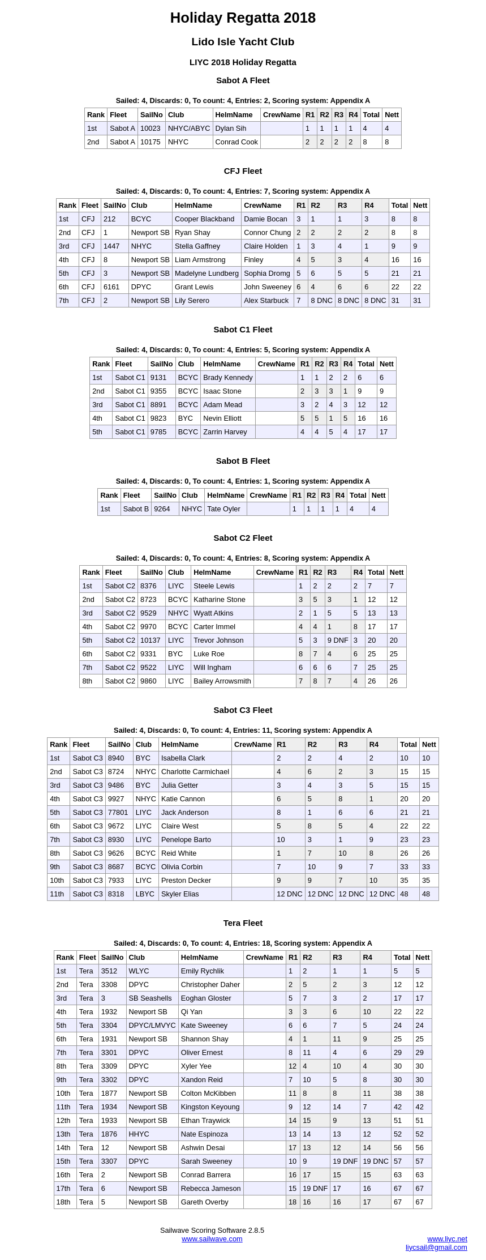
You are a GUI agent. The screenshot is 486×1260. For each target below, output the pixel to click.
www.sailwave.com (212, 1239)
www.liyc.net (447, 1239)
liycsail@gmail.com (436, 1247)
